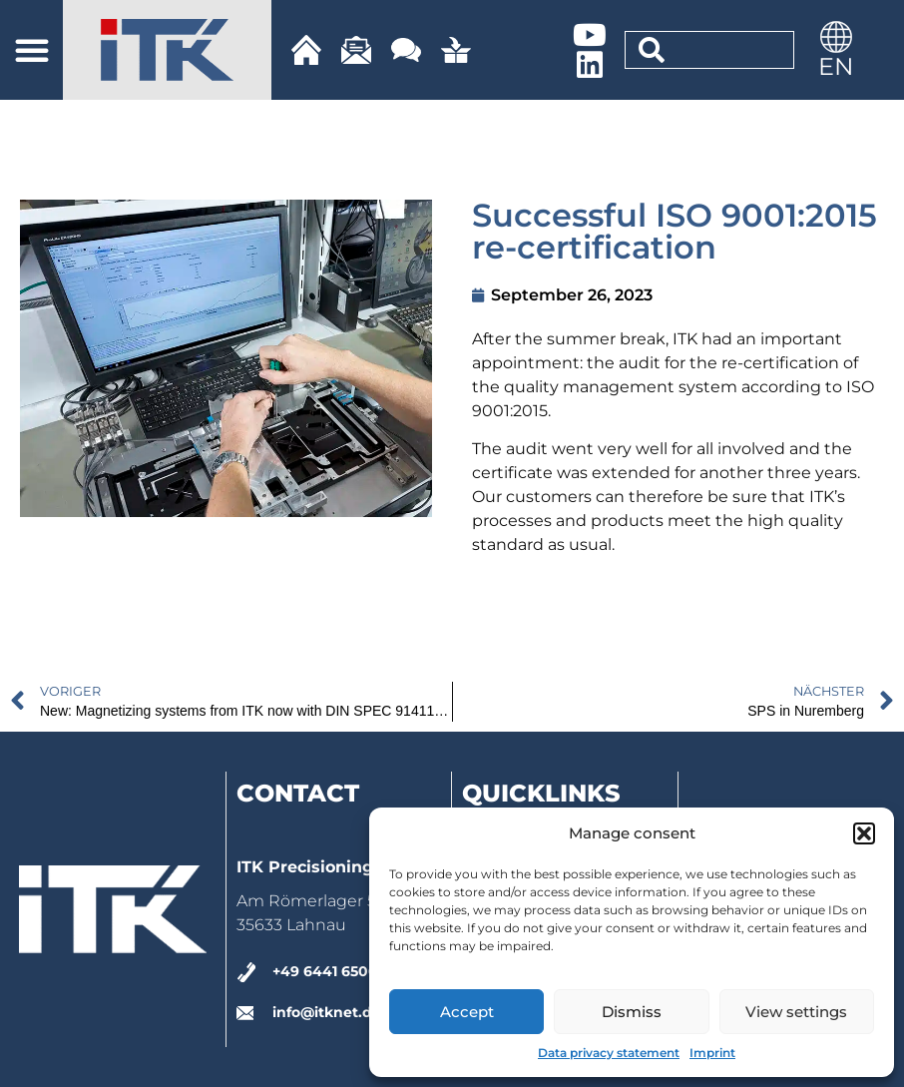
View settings (796, 1011)
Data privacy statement (608, 1052)
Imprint (712, 1052)
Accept (467, 1011)
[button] (864, 833)
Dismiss (632, 1011)
